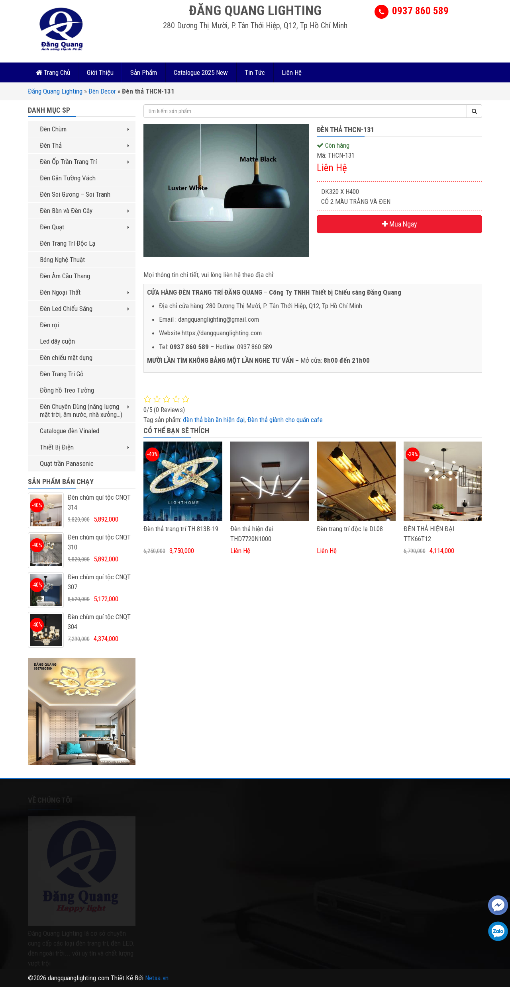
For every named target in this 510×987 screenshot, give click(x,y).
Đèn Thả (84, 145)
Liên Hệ (292, 72)
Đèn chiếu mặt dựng (66, 358)
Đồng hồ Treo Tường (67, 390)
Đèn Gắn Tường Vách (68, 178)
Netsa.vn (157, 978)
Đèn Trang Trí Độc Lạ (67, 243)
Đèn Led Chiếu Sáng (84, 309)
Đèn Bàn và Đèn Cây (84, 211)
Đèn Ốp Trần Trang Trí (84, 162)
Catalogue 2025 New (201, 72)
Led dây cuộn (57, 341)
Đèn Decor (102, 91)
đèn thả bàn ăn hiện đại (214, 420)
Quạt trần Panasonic (67, 463)
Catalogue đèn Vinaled (69, 431)
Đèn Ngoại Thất (84, 292)
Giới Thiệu (100, 72)
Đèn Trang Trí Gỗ (62, 374)
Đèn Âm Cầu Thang (65, 276)
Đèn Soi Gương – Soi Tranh (75, 194)
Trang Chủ (53, 72)
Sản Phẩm (143, 72)
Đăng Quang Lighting (55, 91)
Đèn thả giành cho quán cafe (285, 420)
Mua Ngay (399, 224)
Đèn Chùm (84, 129)
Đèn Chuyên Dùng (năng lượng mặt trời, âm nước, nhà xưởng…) (84, 410)
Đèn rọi (49, 325)
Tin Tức (255, 72)
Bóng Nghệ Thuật (62, 260)
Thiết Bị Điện (84, 447)
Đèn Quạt (84, 227)
